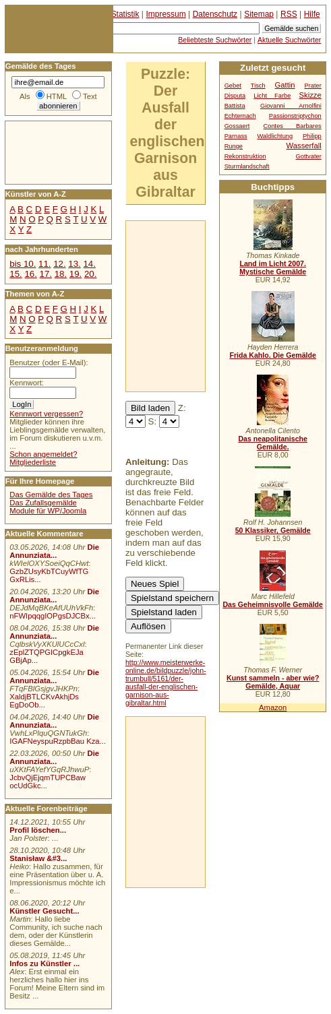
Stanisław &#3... (38, 858)
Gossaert (237, 126)
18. (61, 274)
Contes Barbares (293, 126)
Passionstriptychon (295, 116)
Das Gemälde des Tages (50, 494)
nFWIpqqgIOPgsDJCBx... (52, 616)
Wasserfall (304, 145)
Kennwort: (26, 383)
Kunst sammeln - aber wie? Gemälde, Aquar (273, 682)
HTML (57, 96)
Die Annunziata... (54, 551)
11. (44, 264)
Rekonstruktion (245, 156)
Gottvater (309, 156)
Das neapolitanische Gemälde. (272, 443)
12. (59, 264)
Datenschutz (215, 14)
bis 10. (22, 264)
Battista (234, 105)
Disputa (234, 95)
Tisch (258, 85)
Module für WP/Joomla (47, 511)
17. (46, 274)
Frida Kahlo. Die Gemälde (272, 355)
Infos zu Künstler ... (44, 963)
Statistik (125, 14)
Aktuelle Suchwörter (289, 40)
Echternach (240, 116)
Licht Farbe (272, 95)
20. (90, 274)
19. (75, 274)
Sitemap (259, 14)
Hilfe (312, 14)
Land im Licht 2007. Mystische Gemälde (272, 267)
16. (30, 274)
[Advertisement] (45, 151)
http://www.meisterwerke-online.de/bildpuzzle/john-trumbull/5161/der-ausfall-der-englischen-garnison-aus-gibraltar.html (165, 682)
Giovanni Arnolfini (291, 105)
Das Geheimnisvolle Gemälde (272, 604)
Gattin (285, 85)
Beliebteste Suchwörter (214, 40)
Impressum (166, 14)
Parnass (235, 136)
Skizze (310, 95)
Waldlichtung (275, 136)
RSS (288, 14)
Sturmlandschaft (247, 166)
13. (74, 264)
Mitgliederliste (32, 462)
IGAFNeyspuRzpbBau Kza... (57, 741)
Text (90, 96)
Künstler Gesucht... (44, 911)
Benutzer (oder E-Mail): (48, 362)
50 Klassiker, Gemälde (273, 530)
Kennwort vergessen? (46, 414)
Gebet (232, 85)
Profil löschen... (37, 830)
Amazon (273, 707)
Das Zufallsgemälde (43, 503)
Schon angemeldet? (43, 454)
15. (15, 274)
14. (89, 264)
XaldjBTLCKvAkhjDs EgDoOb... (44, 701)
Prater (312, 85)
